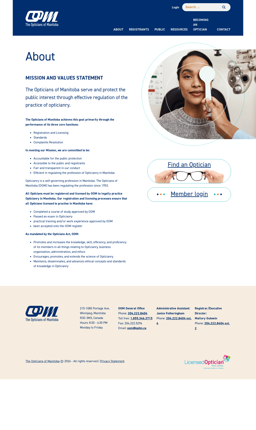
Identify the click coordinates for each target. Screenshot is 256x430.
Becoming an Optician (201, 24)
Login (175, 7)
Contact (223, 29)
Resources (179, 29)
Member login (189, 194)
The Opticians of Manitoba (43, 361)
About (118, 29)
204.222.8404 (137, 313)
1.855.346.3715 (141, 318)
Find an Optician (189, 164)
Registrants (139, 29)
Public (160, 29)
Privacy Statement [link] (112, 361)
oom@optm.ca (136, 328)
